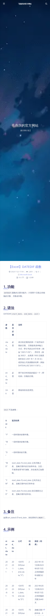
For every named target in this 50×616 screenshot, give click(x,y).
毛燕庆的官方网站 (25, 4)
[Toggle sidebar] (3, 4)
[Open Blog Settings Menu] (44, 609)
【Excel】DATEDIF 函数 (25, 267)
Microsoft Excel (26, 274)
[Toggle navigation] (46, 4)
